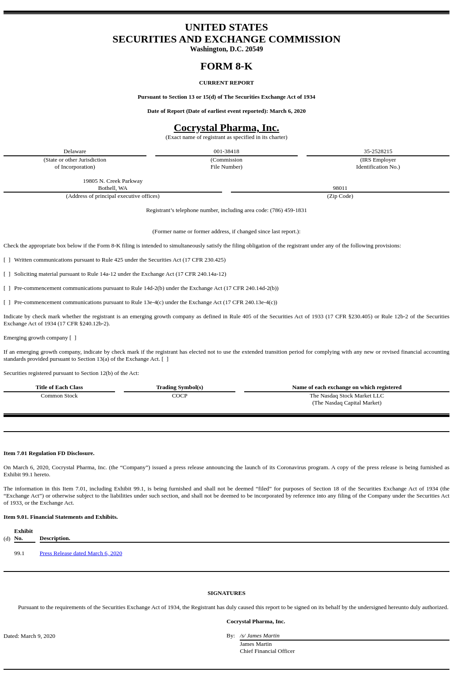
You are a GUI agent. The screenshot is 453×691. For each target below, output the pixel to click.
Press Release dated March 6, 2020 (81, 553)
